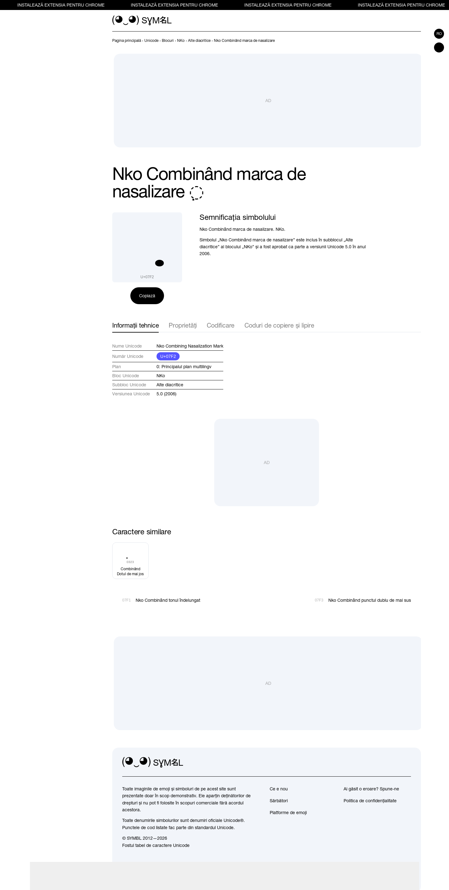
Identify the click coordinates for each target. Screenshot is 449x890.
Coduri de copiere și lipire (279, 325)
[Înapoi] (406, 40)
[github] (392, 763)
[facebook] (406, 763)
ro (439, 34)
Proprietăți (183, 325)
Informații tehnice (135, 325)
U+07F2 (168, 356)
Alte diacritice (170, 384)
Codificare (220, 325)
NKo (161, 375)
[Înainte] (417, 40)
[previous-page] (126, 40)
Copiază (147, 295)
